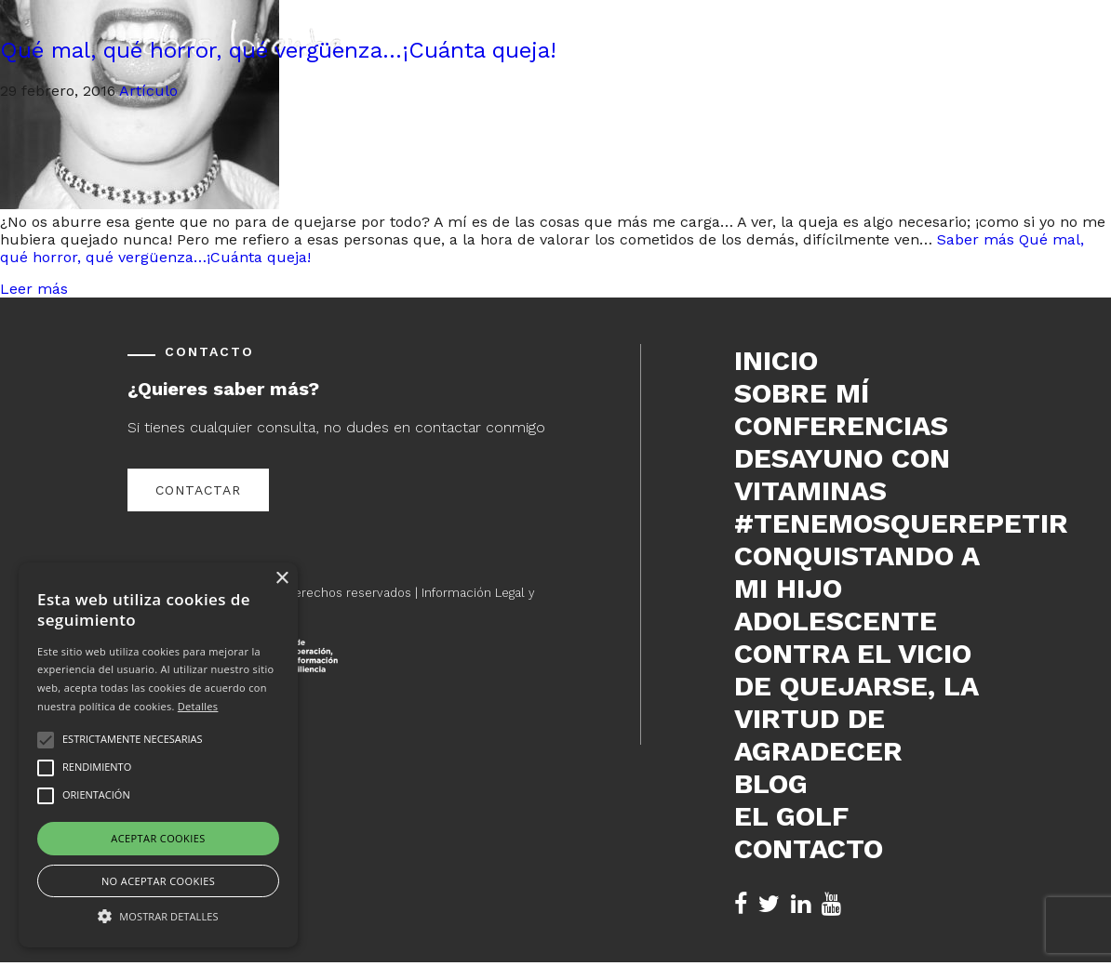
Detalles (198, 706)
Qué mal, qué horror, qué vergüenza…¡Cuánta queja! (278, 50)
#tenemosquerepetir (859, 523)
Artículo (148, 90)
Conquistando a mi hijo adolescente (856, 588)
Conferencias (841, 425)
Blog (771, 783)
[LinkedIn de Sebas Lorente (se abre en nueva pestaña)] (800, 904)
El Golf (791, 816)
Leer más (34, 289)
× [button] (281, 579)
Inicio (776, 360)
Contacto (808, 848)
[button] (158, 914)
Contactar (198, 490)
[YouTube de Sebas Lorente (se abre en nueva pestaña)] (831, 904)
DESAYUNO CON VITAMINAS (842, 474)
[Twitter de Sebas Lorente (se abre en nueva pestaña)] (769, 904)
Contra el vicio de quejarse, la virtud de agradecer (856, 702)
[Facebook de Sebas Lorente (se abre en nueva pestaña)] (740, 904)
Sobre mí (801, 393)
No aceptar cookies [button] (158, 881)
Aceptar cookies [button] (158, 838)
